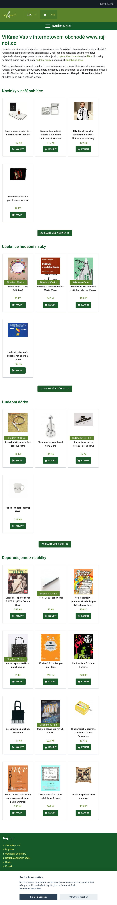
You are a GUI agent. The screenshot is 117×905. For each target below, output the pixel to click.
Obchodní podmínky (15, 853)
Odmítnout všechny (78, 897)
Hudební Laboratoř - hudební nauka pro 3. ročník (17, 356)
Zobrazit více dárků (54, 544)
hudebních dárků (74, 60)
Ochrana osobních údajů (17, 858)
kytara (62, 56)
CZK (31, 14)
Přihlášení (107, 4)
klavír (69, 56)
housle (76, 56)
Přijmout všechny (38, 897)
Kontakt (9, 866)
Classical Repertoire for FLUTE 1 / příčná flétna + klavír (18, 601)
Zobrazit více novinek (54, 233)
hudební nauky (43, 60)
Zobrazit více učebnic (54, 388)
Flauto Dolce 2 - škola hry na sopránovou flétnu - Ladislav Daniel (18, 798)
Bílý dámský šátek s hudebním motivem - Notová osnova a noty (83, 135)
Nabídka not (58, 26)
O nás (8, 862)
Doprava (9, 849)
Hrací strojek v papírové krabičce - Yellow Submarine (83, 733)
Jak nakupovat (12, 845)
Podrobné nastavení (30, 888)
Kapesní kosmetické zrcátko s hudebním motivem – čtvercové (50, 135)
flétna (89, 56)
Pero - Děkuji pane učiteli (50, 598)
